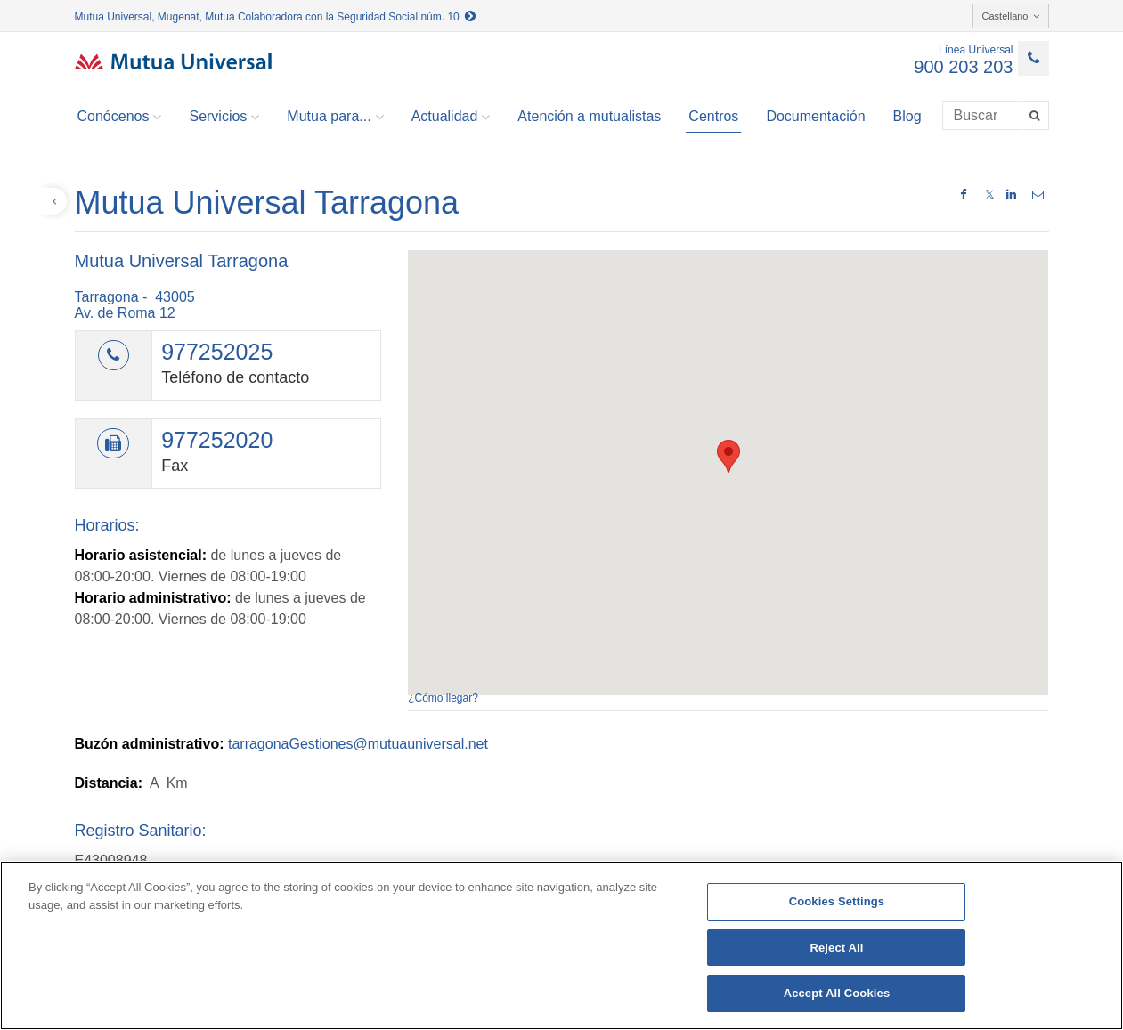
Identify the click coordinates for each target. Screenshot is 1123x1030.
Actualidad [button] (451, 117)
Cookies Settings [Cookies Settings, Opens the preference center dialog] (837, 901)
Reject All (836, 947)
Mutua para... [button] (335, 117)
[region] (561, 945)
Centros (713, 116)
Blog (907, 116)
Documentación (815, 116)
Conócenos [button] (119, 117)
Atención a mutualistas (589, 116)
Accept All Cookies (837, 993)
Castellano (1010, 16)
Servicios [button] (224, 117)
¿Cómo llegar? (443, 698)
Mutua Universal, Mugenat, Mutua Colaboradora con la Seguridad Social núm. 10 (275, 17)
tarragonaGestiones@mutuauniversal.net (358, 743)
